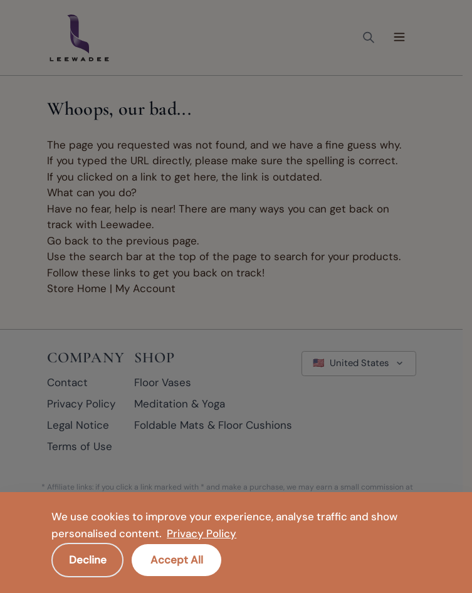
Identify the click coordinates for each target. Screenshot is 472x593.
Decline (88, 559)
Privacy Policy (201, 533)
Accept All (176, 559)
